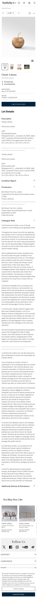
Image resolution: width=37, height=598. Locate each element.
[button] (18, 37)
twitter (4, 547)
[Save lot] (29, 13)
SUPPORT (5, 555)
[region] (18, 583)
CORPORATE (6, 561)
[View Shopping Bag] (29, 3)
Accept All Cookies (18, 594)
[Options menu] (11, 13)
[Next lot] (19, 13)
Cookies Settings (18, 589)
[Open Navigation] (34, 2)
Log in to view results (18, 104)
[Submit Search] (19, 3)
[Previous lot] (3, 13)
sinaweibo (33, 547)
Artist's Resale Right (9, 84)
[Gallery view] (32, 61)
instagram (17, 547)
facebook (10, 547)
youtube (25, 547)
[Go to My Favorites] (24, 3)
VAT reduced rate (8, 81)
